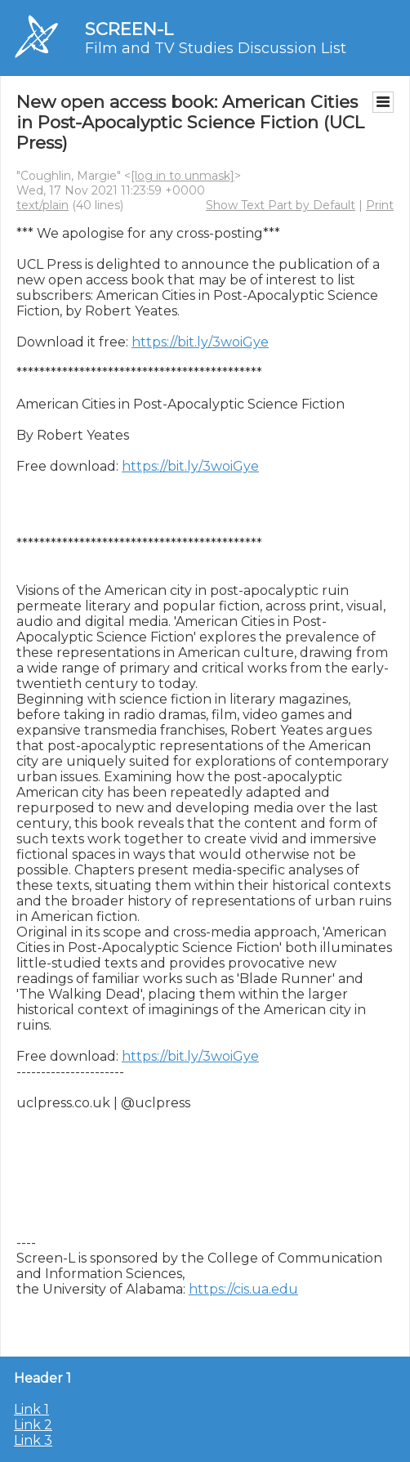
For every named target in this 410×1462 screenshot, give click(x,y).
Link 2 (33, 1425)
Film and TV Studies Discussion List (215, 48)
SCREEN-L (129, 29)
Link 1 (31, 1409)
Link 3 (33, 1440)
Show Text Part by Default (280, 205)
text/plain (42, 205)
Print (380, 205)
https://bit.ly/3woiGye (200, 342)
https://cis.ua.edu (243, 1289)
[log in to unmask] (182, 175)
